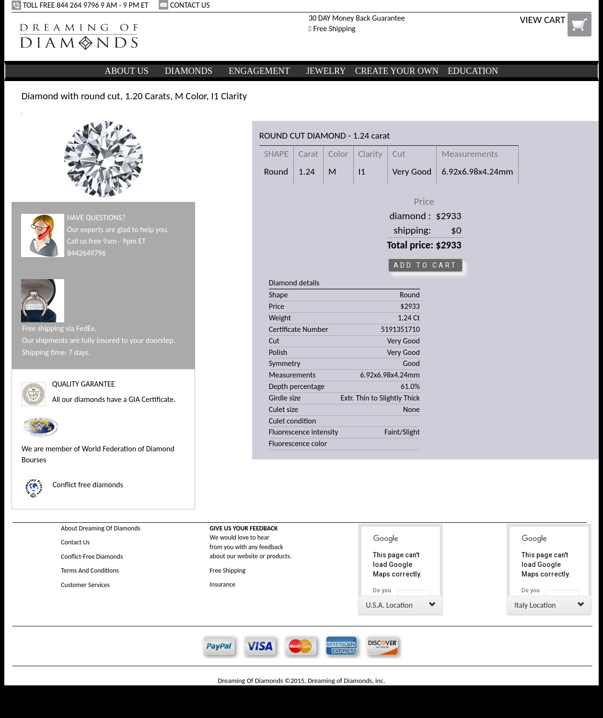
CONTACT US (185, 5)
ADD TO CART (425, 265)
